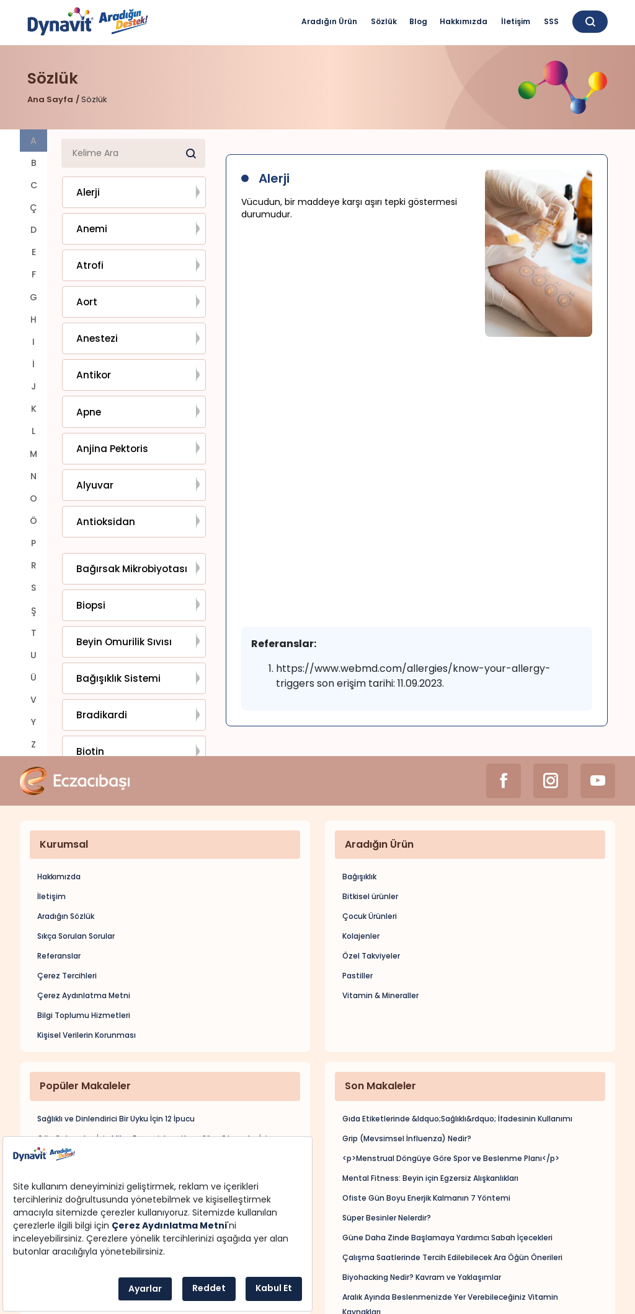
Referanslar (59, 884)
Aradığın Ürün (329, 21)
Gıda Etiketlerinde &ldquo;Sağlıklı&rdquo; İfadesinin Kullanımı (457, 1047)
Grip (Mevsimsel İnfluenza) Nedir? (406, 1066)
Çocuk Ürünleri (369, 845)
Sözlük (384, 21)
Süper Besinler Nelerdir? (386, 1146)
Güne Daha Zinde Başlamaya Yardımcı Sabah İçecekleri (447, 1165)
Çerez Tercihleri (67, 904)
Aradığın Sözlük (65, 845)
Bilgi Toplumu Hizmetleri (83, 944)
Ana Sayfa (50, 99)
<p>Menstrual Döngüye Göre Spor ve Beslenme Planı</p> (450, 1086)
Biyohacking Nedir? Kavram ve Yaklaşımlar (421, 1205)
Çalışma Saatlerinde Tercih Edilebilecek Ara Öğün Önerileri (452, 1185)
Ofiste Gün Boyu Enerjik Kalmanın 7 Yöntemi (426, 1126)
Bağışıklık (359, 805)
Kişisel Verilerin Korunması (86, 964)
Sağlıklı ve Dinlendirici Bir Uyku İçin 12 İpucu (116, 1047)
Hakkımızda (463, 21)
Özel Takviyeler (371, 884)
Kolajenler (361, 864)
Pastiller (357, 904)
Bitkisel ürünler (370, 825)
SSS (551, 21)
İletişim (515, 21)
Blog (418, 21)
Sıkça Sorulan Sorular (76, 864)
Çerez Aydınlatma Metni (83, 924)
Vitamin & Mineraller (380, 924)
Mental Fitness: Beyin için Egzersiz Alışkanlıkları (430, 1106)
